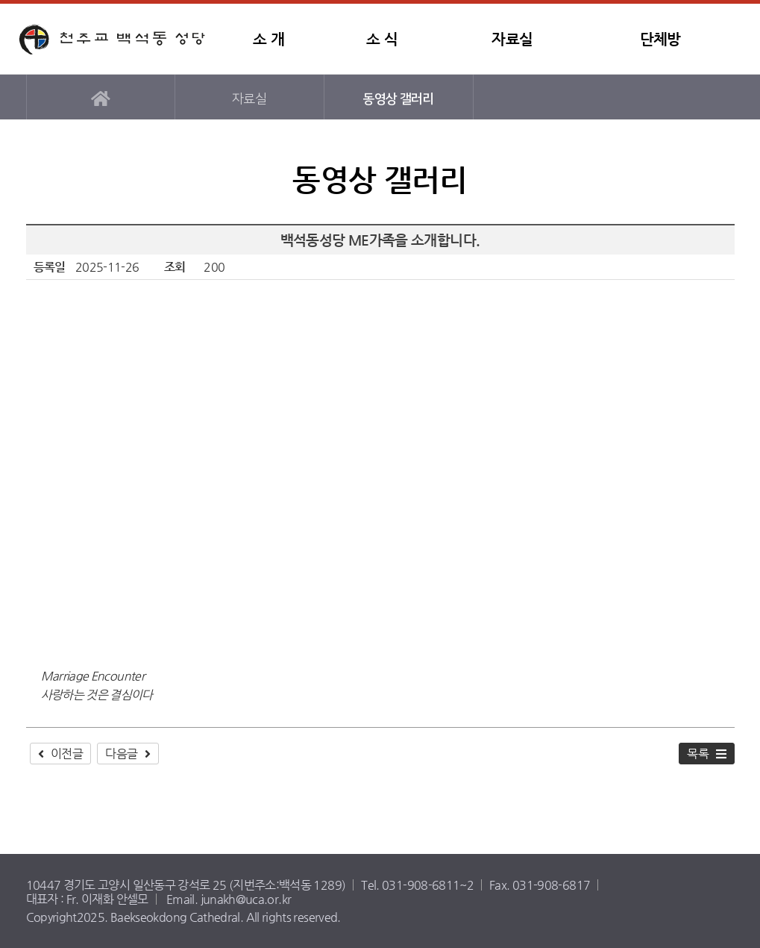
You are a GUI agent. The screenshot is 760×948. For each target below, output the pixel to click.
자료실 (512, 39)
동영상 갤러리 (398, 99)
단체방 (660, 39)
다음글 (121, 753)
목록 (698, 753)
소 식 (382, 39)
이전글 (67, 753)
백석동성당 (112, 39)
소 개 (268, 39)
